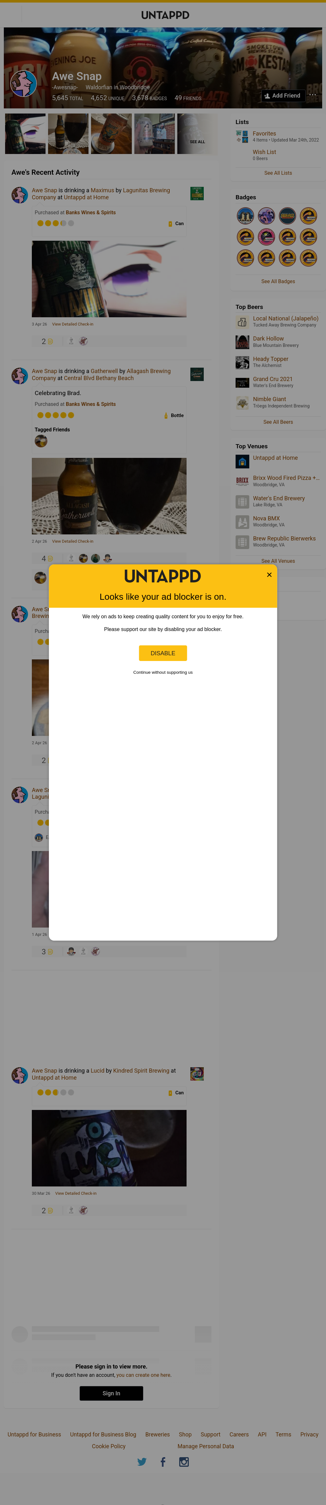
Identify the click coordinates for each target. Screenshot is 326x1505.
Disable (163, 653)
